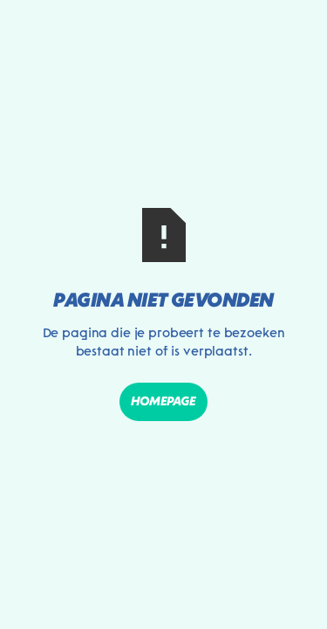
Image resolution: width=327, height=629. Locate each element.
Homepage (163, 401)
